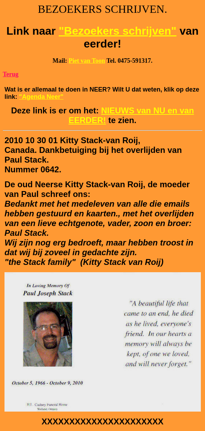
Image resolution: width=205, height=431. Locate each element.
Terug (10, 74)
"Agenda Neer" (41, 96)
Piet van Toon (87, 60)
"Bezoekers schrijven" (118, 31)
